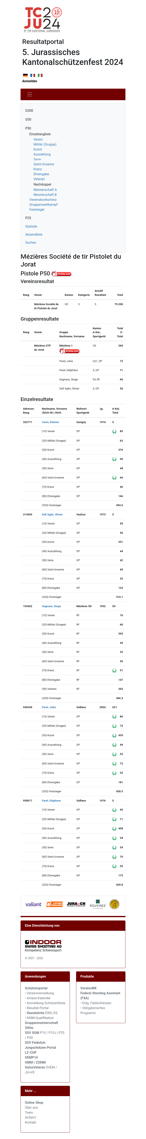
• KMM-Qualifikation (39, 1018)
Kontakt (30, 1122)
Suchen (30, 242)
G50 (28, 119)
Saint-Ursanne (44, 164)
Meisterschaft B (45, 195)
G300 (29, 111)
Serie (37, 159)
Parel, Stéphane (51, 800)
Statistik (31, 226)
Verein (38, 139)
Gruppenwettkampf (43, 205)
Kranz (38, 169)
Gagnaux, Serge (51, 606)
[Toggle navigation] (29, 94)
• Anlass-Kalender (38, 998)
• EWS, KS (41, 1013)
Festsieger (37, 210)
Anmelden (29, 81)
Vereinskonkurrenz (43, 200)
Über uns (31, 1108)
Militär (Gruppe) (45, 144)
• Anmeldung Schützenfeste (45, 1003)
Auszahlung (42, 154)
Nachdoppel (42, 184)
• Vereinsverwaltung (39, 993)
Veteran (39, 179)
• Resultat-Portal (37, 1008)
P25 (28, 218)
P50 (28, 128)
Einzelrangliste (40, 134)
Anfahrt (30, 1117)
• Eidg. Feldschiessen (95, 1003)
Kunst (38, 149)
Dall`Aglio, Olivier (52, 514)
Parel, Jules (49, 707)
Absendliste (34, 234)
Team (29, 1112)
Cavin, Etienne (50, 422)
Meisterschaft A (45, 190)
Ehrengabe (41, 174)
